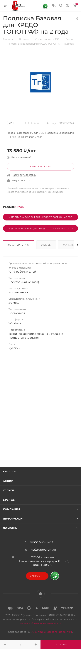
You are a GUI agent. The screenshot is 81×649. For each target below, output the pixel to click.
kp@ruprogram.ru (43, 549)
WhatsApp (41, 594)
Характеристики (19, 245)
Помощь (10, 528)
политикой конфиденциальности (40, 623)
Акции (8, 480)
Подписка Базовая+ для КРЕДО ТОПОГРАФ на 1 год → (40, 228)
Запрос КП (37, 576)
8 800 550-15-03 (41, 542)
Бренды (9, 499)
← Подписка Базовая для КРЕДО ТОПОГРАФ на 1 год (40, 217)
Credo (19, 207)
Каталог (9, 471)
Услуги (8, 490)
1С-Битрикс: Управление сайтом (51, 631)
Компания (11, 509)
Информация (14, 518)
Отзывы (46, 245)
